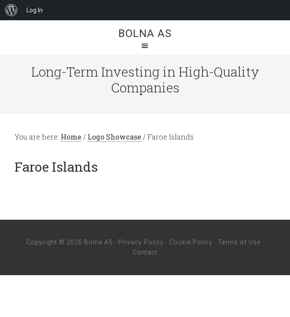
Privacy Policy (141, 242)
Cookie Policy (191, 242)
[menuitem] (11, 10)
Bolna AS (145, 33)
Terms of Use (239, 242)
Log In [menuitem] (34, 10)
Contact (145, 252)
